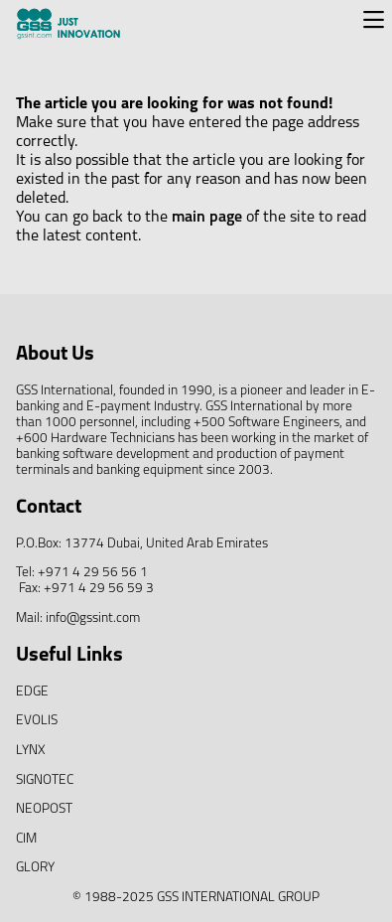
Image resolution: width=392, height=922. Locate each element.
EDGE (32, 692)
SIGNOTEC (44, 780)
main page (207, 218)
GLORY (35, 867)
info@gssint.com (93, 618)
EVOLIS (37, 720)
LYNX (31, 750)
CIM (26, 839)
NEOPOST (44, 809)
